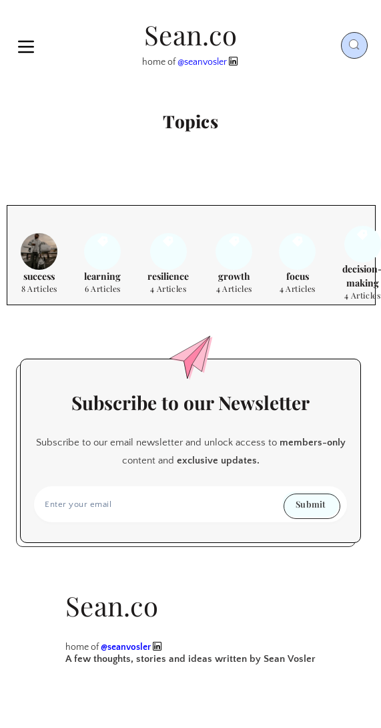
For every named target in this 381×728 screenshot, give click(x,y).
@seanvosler (202, 62)
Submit (311, 504)
